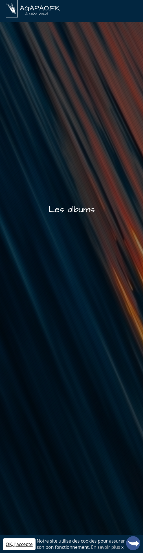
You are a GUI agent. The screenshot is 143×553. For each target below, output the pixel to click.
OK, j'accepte (19, 544)
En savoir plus (105, 547)
